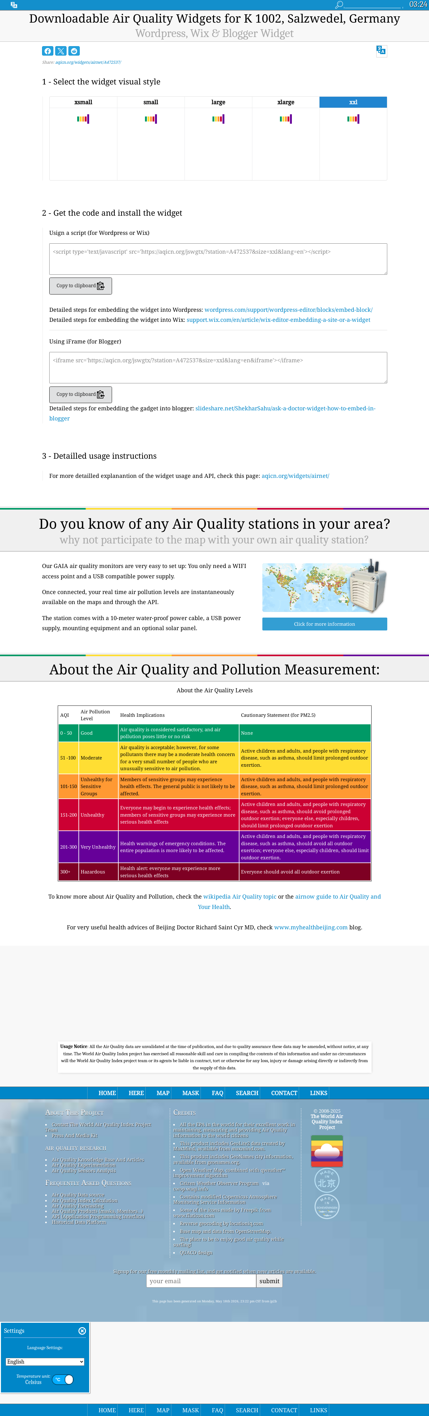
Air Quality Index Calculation (85, 1294)
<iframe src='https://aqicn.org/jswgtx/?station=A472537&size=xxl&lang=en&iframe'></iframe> (218, 367)
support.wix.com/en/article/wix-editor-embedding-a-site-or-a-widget (278, 319)
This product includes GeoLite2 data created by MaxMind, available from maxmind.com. (229, 1240)
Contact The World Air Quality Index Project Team (98, 1221)
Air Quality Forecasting (78, 1300)
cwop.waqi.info (190, 1283)
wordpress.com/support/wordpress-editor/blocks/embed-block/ (289, 309)
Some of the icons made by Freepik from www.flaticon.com (222, 1306)
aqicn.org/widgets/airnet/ (295, 475)
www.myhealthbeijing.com (311, 1021)
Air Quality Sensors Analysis (84, 1265)
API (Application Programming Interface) (98, 1310)
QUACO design (196, 1346)
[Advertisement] (218, 531)
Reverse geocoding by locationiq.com (221, 1317)
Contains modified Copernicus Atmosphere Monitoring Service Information (225, 1293)
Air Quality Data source (78, 1289)
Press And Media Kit (74, 1229)
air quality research (75, 1242)
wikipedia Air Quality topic (239, 990)
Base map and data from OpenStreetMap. (225, 1325)
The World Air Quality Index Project (327, 1215)
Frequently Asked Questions (88, 1277)
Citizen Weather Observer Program (219, 1277)
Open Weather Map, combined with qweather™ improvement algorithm (229, 1267)
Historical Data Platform (79, 1316)
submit (270, 1375)
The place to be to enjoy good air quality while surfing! (228, 1336)
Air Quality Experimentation (84, 1259)
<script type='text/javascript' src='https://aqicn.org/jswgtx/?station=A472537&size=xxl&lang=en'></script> (218, 259)
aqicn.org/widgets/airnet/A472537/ (88, 62)
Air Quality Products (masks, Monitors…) (97, 1305)
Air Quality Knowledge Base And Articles (98, 1254)
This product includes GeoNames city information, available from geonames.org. (233, 1253)
